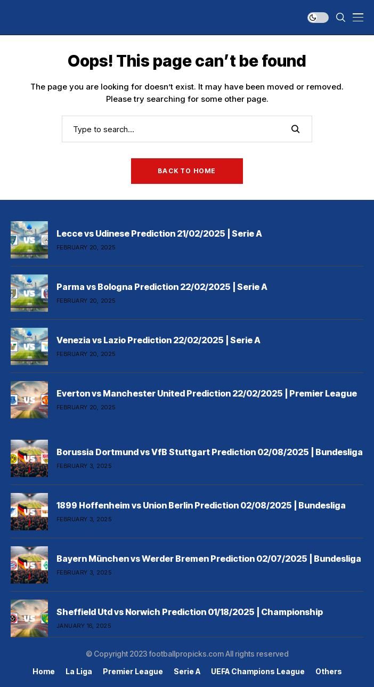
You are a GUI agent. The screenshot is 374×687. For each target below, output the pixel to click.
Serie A (187, 671)
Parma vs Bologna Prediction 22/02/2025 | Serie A (161, 286)
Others (328, 671)
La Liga (79, 671)
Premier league (133, 671)
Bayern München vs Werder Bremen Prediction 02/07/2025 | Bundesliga (208, 558)
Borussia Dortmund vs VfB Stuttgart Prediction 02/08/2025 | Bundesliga (209, 452)
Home (43, 671)
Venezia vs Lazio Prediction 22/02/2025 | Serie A (158, 340)
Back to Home (187, 171)
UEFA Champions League (258, 671)
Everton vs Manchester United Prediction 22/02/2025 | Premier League (206, 393)
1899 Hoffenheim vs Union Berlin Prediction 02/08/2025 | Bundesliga (201, 505)
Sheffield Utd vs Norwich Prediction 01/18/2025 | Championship (189, 612)
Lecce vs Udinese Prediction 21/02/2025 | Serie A (159, 233)
